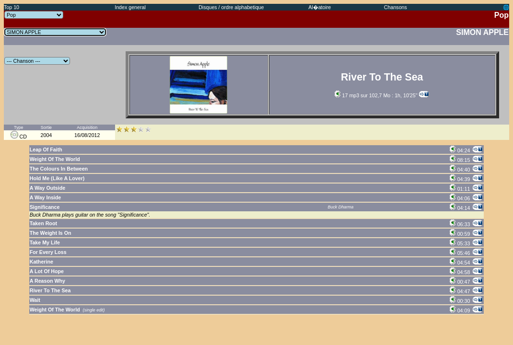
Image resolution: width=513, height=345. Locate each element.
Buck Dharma (341, 207)
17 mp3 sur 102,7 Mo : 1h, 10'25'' (376, 95)
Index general (130, 7)
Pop (501, 15)
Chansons (395, 7)
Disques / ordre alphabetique (231, 7)
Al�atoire (319, 7)
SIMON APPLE (482, 32)
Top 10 (11, 7)
